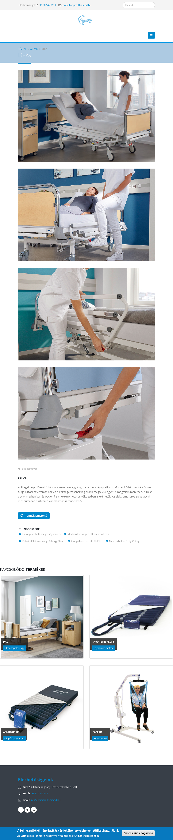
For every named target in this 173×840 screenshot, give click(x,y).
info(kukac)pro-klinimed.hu (76, 5)
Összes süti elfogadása (138, 833)
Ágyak (34, 48)
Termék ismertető (34, 515)
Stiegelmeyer (29, 468)
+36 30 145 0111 (47, 5)
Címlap (22, 48)
